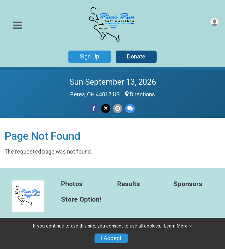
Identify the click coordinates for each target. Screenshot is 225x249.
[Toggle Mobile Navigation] (17, 25)
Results (128, 184)
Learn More (176, 226)
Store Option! (81, 199)
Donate (136, 56)
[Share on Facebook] (93, 108)
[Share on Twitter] (105, 108)
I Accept (111, 238)
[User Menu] (214, 22)
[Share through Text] (130, 108)
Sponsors (188, 184)
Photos (72, 184)
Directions (142, 94)
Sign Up (89, 56)
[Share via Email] (117, 108)
